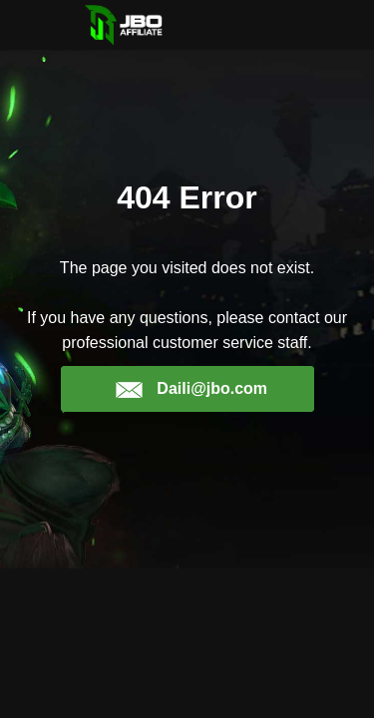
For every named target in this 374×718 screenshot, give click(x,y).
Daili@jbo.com (191, 389)
